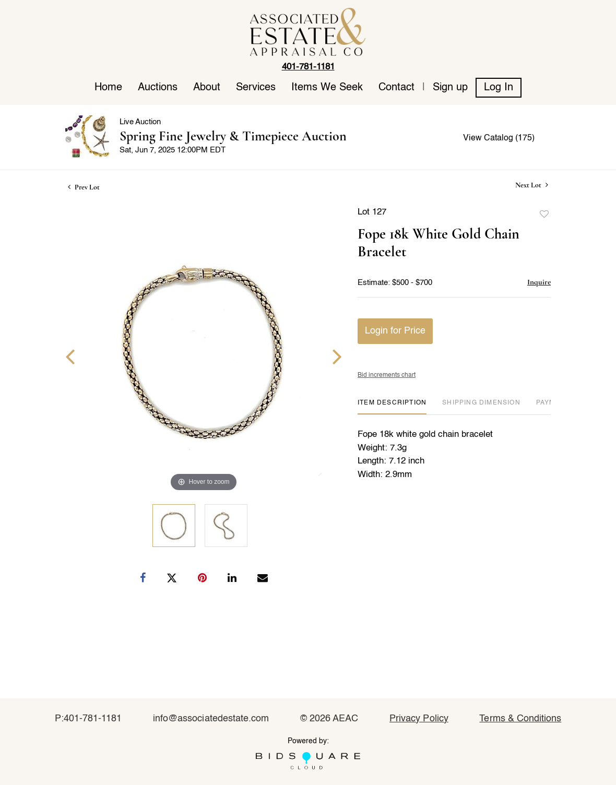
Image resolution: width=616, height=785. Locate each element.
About (206, 87)
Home (108, 87)
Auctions (157, 87)
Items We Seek (327, 87)
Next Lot (531, 185)
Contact (396, 87)
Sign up (450, 87)
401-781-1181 (308, 67)
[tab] (392, 406)
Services (256, 87)
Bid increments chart (387, 375)
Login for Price (395, 331)
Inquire (539, 282)
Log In (498, 87)
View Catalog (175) (499, 138)
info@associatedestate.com (211, 718)
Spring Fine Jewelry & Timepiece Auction (233, 136)
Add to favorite (544, 214)
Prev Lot (84, 187)
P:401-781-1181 (88, 718)
